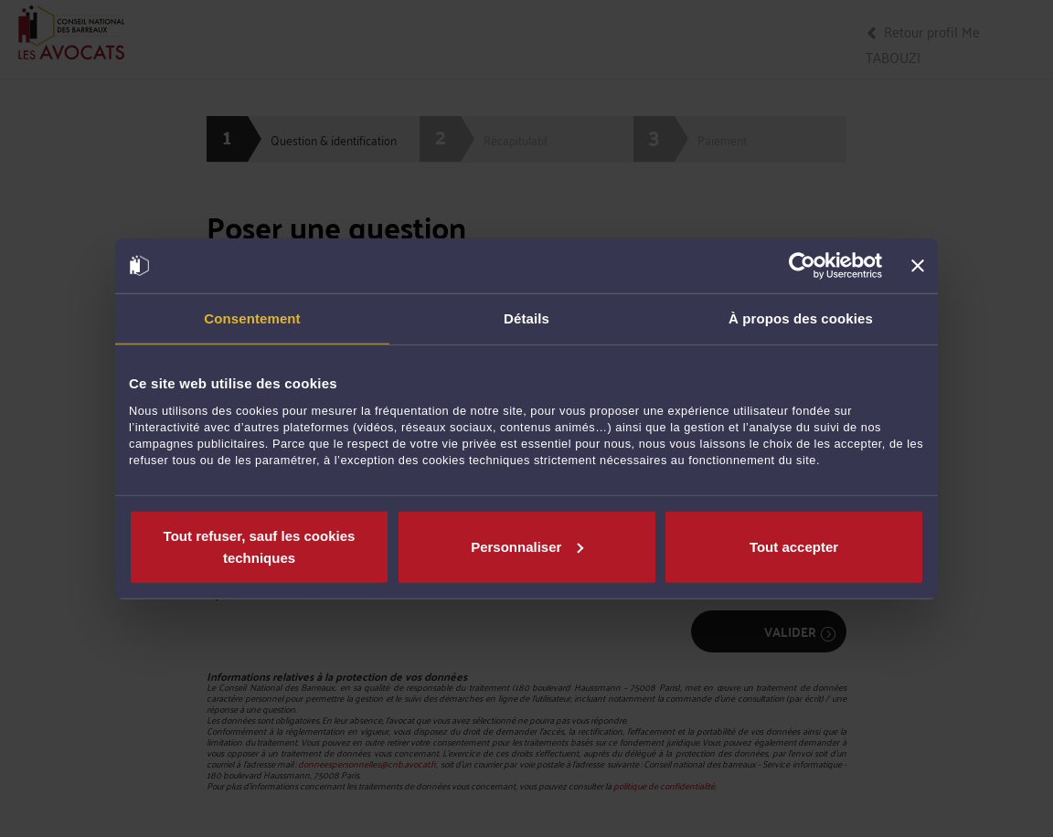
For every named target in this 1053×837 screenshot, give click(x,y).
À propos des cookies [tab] (801, 318)
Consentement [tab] (252, 318)
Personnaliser (527, 546)
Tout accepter (794, 546)
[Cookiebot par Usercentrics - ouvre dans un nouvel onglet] (802, 266)
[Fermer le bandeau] (917, 266)
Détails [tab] (526, 318)
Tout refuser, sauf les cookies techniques (260, 546)
